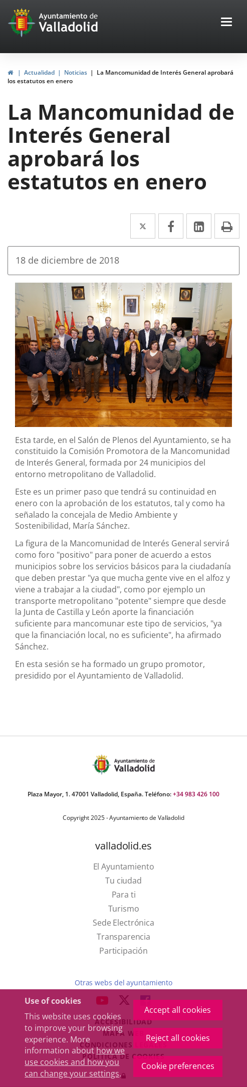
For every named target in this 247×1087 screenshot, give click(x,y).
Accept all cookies (177, 1009)
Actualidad (39, 72)
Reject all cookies (178, 1037)
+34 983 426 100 (196, 794)
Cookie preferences (177, 1065)
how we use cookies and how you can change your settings (75, 1062)
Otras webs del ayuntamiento (123, 982)
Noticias (75, 72)
